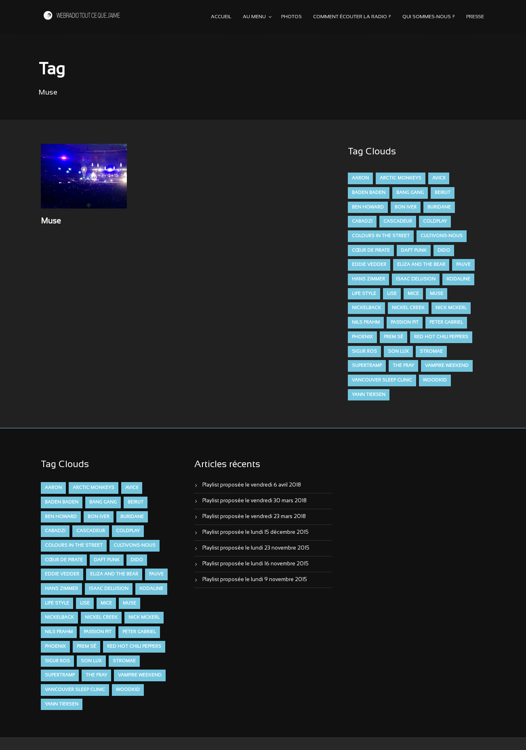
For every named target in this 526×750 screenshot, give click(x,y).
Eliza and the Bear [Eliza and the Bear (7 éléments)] (421, 265)
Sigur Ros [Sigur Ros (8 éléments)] (364, 352)
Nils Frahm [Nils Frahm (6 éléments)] (366, 322)
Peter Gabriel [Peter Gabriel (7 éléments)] (446, 322)
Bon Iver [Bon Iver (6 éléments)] (406, 207)
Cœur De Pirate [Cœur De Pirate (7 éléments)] (371, 251)
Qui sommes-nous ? (428, 17)
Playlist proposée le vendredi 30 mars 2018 (254, 501)
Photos (291, 17)
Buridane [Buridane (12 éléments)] (439, 207)
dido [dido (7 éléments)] (444, 251)
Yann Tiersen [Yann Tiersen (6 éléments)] (368, 395)
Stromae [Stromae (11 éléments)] (431, 352)
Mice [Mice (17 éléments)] (413, 294)
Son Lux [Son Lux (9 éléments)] (398, 352)
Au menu (254, 17)
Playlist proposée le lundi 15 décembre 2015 (255, 532)
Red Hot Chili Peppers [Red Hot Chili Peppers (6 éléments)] (441, 337)
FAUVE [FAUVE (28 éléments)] (463, 265)
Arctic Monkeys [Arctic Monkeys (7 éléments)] (400, 178)
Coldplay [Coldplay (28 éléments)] (435, 221)
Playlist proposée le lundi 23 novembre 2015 (255, 548)
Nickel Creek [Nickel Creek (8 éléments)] (408, 308)
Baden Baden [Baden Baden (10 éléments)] (368, 193)
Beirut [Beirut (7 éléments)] (442, 193)
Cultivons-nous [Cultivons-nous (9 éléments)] (442, 236)
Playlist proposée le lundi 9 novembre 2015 (254, 579)
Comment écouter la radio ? (352, 17)
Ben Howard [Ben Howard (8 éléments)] (368, 207)
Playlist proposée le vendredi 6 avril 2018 (251, 485)
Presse (475, 17)
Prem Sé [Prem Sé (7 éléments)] (393, 337)
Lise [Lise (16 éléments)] (392, 294)
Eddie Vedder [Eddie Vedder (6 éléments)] (369, 265)
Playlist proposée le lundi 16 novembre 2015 (255, 564)
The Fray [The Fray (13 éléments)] (403, 366)
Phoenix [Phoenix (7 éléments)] (362, 337)
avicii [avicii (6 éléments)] (438, 178)
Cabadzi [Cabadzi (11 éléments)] (362, 221)
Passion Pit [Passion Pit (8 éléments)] (405, 322)
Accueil (221, 17)
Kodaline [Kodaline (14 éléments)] (458, 279)
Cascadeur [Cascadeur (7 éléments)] (397, 221)
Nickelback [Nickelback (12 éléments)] (366, 308)
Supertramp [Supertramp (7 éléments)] (367, 366)
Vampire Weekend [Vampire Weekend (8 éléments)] (447, 366)
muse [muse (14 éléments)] (436, 294)
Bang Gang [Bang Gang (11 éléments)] (410, 193)
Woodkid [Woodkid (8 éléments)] (435, 380)
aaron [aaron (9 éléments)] (360, 178)
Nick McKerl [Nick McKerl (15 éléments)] (451, 308)
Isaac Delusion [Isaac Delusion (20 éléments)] (416, 279)
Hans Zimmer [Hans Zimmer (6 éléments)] (368, 279)
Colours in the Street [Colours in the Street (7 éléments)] (381, 236)
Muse (51, 221)
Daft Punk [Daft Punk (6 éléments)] (414, 251)
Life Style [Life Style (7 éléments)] (364, 294)
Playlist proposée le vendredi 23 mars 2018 (254, 516)
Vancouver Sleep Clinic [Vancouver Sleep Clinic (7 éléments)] (382, 380)
